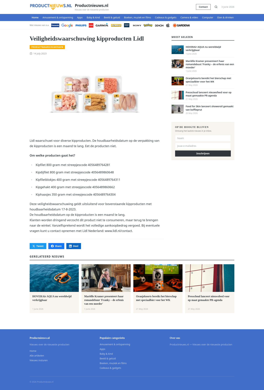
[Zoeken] (216, 7)
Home (35, 17)
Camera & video (189, 17)
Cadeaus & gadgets (165, 17)
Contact (203, 6)
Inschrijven (202, 153)
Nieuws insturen (39, 360)
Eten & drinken (225, 17)
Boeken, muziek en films (137, 17)
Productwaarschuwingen (47, 47)
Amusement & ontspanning (58, 17)
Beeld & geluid (112, 17)
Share (56, 246)
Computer (207, 17)
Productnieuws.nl (91, 5)
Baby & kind (93, 17)
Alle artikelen (37, 355)
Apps (80, 17)
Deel (73, 246)
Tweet (38, 246)
